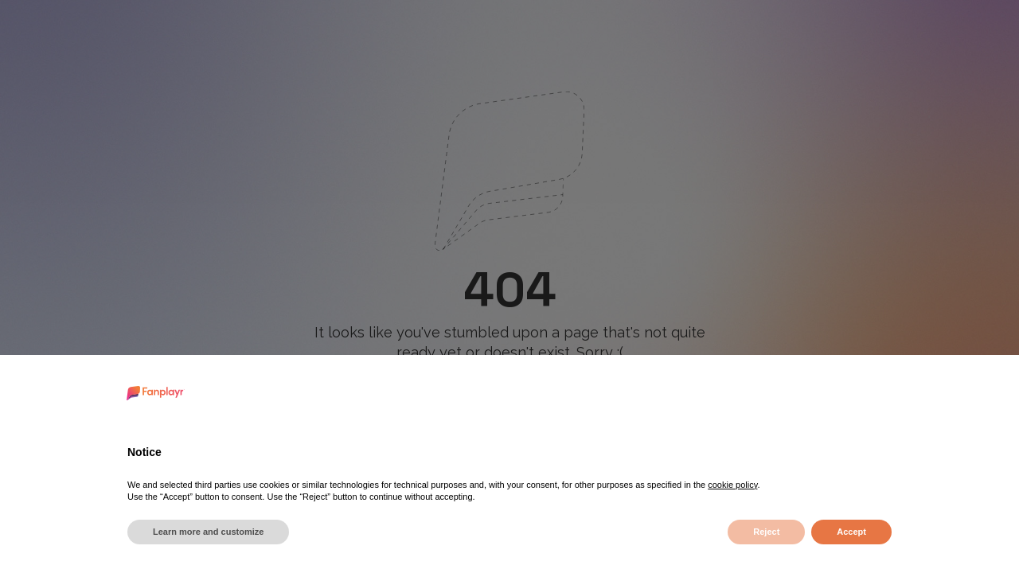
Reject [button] (766, 531)
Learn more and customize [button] (208, 531)
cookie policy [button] (732, 484)
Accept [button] (851, 531)
